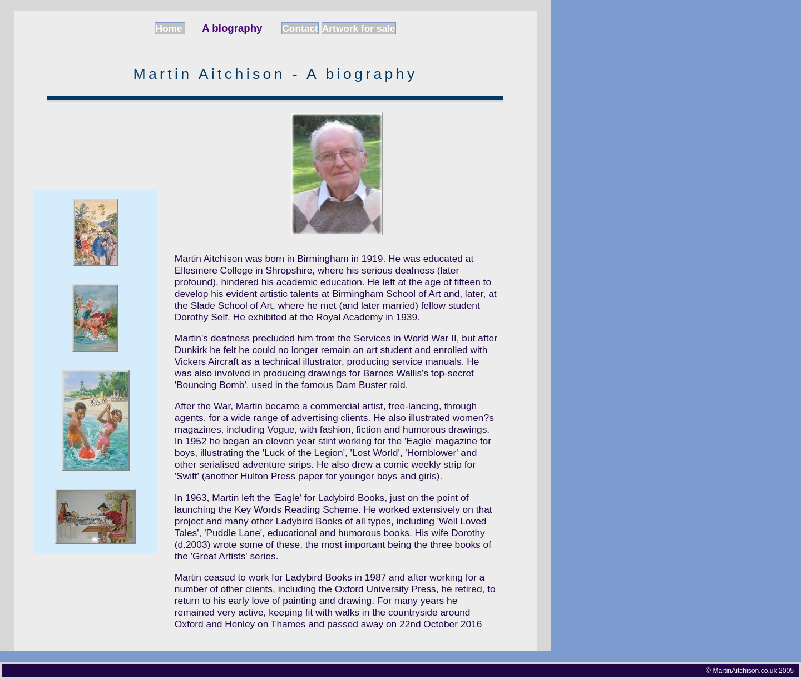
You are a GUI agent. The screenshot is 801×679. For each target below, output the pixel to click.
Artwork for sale (358, 28)
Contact (300, 28)
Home (170, 28)
